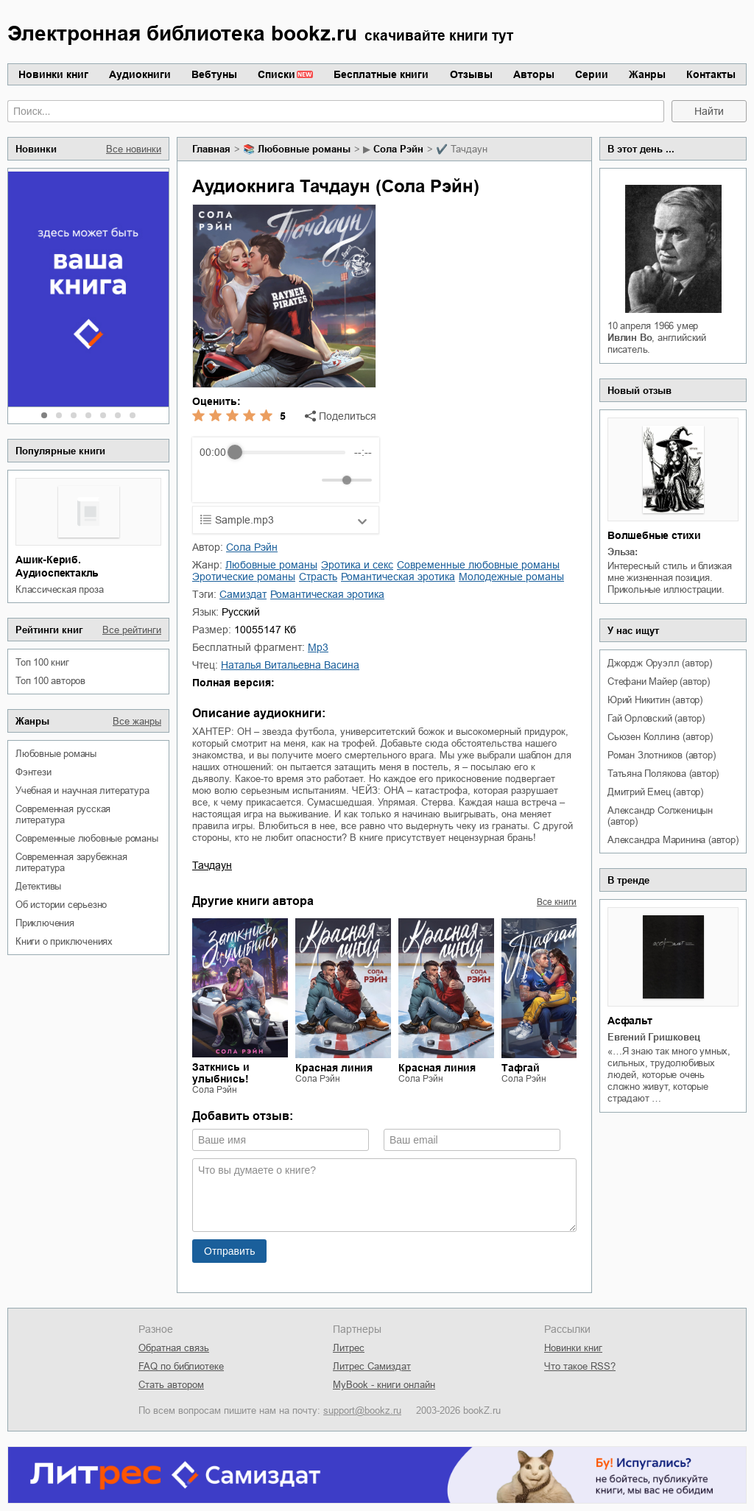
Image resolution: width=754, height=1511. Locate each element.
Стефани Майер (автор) (658, 681)
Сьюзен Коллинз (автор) (660, 736)
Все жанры (137, 721)
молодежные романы (511, 576)
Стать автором (171, 1384)
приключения (44, 923)
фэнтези (33, 772)
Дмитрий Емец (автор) (655, 791)
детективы (38, 886)
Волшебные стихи (654, 535)
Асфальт (629, 1020)
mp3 (318, 647)
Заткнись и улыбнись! (221, 1073)
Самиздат (243, 594)
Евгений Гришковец (653, 1037)
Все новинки (133, 149)
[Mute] (307, 480)
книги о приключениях (64, 941)
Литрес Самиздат (372, 1366)
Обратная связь (173, 1347)
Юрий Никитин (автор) (654, 699)
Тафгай (520, 1068)
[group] (285, 469)
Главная (211, 149)
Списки (276, 74)
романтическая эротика (398, 576)
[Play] (246, 480)
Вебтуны (214, 74)
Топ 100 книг (42, 662)
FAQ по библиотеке (181, 1366)
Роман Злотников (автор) (661, 755)
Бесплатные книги (381, 74)
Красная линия (334, 1068)
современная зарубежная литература (71, 862)
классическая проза (59, 589)
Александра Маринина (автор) (673, 839)
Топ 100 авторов (50, 680)
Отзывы (471, 74)
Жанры (647, 74)
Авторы (533, 74)
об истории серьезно (61, 904)
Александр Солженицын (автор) (660, 816)
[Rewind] (215, 480)
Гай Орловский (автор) (656, 718)
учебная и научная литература (82, 790)
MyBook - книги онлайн (384, 1384)
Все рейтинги (131, 629)
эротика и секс (357, 565)
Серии (591, 74)
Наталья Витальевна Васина (290, 665)
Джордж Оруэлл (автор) (659, 663)
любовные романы (55, 753)
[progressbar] (290, 452)
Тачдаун (212, 865)
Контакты (711, 74)
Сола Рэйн (398, 149)
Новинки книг (53, 74)
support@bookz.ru (362, 1410)
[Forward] (279, 480)
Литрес (348, 1347)
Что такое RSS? (580, 1366)
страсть (318, 576)
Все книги (557, 902)
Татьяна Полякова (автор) (663, 773)
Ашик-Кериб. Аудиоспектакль (57, 566)
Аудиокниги (140, 74)
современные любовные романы (86, 838)
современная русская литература (62, 814)
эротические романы (243, 576)
